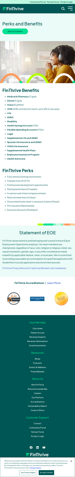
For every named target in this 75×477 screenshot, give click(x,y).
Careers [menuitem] (37, 393)
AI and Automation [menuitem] (37, 345)
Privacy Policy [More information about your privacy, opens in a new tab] (35, 468)
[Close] (71, 461)
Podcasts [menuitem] (37, 363)
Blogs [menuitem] (37, 358)
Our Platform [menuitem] (37, 397)
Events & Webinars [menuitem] (37, 367)
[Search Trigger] (63, 8)
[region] (37, 467)
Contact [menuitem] (37, 423)
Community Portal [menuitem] (38, 2)
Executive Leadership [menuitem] (37, 389)
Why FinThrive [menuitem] (37, 384)
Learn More (54, 283)
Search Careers (15, 31)
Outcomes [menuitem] (37, 328)
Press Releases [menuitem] (37, 371)
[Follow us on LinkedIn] (37, 447)
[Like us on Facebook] (31, 447)
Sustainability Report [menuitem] (37, 406)
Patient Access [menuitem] (37, 332)
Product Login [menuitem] (66, 2)
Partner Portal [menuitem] (53, 2)
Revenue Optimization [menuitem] (37, 341)
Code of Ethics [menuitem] (37, 410)
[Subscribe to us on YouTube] (44, 447)
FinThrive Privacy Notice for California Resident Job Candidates (34, 268)
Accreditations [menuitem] (38, 401)
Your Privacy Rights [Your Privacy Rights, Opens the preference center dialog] (28, 472)
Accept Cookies (46, 472)
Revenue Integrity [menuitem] (37, 337)
